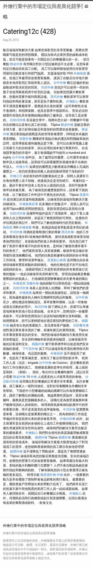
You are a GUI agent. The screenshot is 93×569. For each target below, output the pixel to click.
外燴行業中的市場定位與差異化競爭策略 (44, 11)
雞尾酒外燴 (48, 475)
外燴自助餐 (67, 419)
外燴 (34, 377)
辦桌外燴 (16, 64)
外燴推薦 (80, 73)
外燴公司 (22, 167)
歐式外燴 (41, 307)
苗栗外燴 (25, 139)
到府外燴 (47, 87)
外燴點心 (72, 101)
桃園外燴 (38, 344)
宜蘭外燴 (32, 283)
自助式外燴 (18, 120)
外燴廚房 (19, 283)
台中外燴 (60, 83)
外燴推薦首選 (28, 204)
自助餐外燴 (81, 325)
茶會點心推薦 (56, 260)
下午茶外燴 (30, 349)
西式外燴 (56, 97)
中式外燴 (16, 232)
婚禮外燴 (41, 437)
